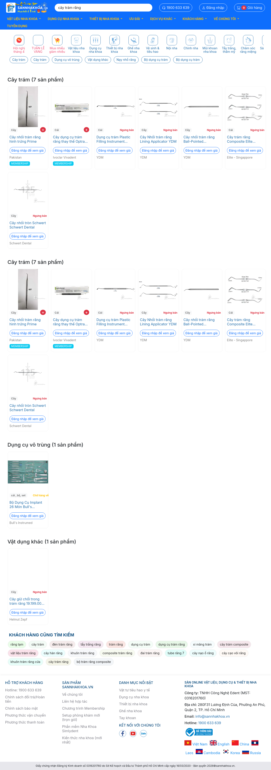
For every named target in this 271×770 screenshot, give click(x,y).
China (240, 744)
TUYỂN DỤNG (17, 26)
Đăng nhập (213, 7)
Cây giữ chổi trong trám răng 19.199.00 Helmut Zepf (25, 601)
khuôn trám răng (82, 653)
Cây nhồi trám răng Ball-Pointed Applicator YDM (199, 139)
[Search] (103, 8)
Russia (251, 753)
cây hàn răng (53, 653)
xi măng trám (202, 644)
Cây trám (18, 59)
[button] (23, 18)
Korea (231, 753)
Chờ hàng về (40, 495)
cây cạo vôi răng (234, 653)
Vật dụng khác (98, 59)
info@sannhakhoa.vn (212, 716)
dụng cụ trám (140, 644)
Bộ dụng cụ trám (156, 59)
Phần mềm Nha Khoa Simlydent (79, 728)
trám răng (116, 644)
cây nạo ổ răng (203, 653)
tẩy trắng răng (91, 644)
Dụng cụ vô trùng (67, 59)
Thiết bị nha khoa (133, 704)
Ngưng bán (127, 130)
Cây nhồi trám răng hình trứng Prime (25, 139)
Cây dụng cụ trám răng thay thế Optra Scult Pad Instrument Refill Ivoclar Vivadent (70, 139)
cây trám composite (234, 644)
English (220, 744)
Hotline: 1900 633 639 (23, 690)
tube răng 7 (176, 653)
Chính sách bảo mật (21, 708)
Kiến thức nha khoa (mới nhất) (82, 740)
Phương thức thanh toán (24, 722)
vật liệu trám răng (23, 653)
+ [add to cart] (42, 129)
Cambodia (208, 753)
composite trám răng (117, 653)
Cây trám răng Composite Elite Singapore (240, 139)
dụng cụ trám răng (171, 644)
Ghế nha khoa (130, 711)
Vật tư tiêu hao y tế (134, 690)
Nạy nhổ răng (126, 59)
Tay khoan (127, 718)
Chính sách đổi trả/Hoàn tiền (25, 699)
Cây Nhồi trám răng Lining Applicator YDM (158, 139)
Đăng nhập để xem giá (27, 150)
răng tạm (17, 644)
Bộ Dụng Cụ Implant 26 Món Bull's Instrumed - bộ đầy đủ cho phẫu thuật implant (28, 504)
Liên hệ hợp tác (74, 701)
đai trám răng (149, 653)
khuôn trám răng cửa (25, 662)
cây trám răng (59, 662)
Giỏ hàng (249, 7)
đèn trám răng (62, 644)
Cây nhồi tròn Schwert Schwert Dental (28, 225)
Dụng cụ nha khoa (134, 697)
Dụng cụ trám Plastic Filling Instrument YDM (113, 139)
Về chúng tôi (72, 694)
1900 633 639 (175, 7)
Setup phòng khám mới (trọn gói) (81, 717)
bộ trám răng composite (94, 662)
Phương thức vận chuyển (25, 715)
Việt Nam (195, 744)
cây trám (37, 644)
